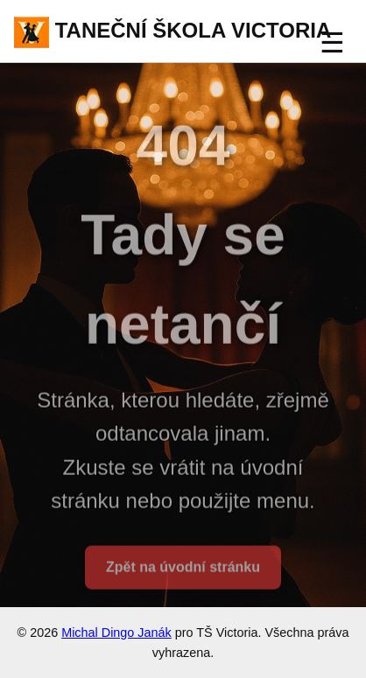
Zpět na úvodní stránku (183, 569)
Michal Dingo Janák (116, 633)
